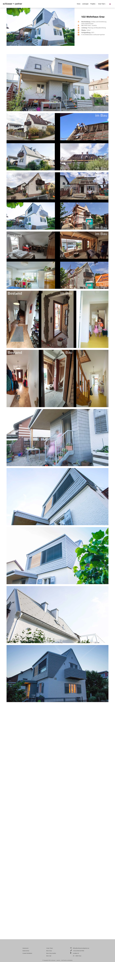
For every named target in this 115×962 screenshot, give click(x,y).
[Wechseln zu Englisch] (110, 3)
